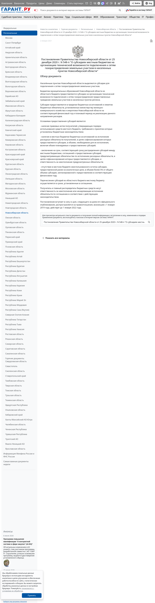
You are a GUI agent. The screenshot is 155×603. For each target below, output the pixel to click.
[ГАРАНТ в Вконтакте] (94, 3)
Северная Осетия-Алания (17, 314)
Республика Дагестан (15, 271)
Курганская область (14, 164)
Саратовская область (15, 348)
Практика (58, 16)
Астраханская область (15, 62)
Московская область (14, 188)
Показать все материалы (56, 238)
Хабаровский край (14, 414)
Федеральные (9, 28)
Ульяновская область (15, 410)
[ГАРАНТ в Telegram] (107, 3)
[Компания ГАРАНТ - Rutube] (119, 3)
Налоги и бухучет (33, 16)
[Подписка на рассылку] (86, 3)
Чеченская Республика (16, 429)
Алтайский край (12, 47)
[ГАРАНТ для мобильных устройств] (90, 3)
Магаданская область (15, 183)
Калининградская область (17, 120)
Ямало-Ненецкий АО (15, 444)
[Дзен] (99, 3)
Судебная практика (11, 16)
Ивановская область (14, 106)
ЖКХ (96, 16)
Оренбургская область (15, 222)
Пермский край (12, 237)
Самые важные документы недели (16, 463)
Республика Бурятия (14, 266)
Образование (107, 16)
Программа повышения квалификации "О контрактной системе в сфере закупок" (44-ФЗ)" (18, 541)
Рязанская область (14, 339)
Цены (41, 3)
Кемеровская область (15, 140)
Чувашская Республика (16, 434)
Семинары (59, 3)
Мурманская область (15, 193)
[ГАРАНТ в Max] (102, 3)
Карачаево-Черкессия (15, 135)
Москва (8, 38)
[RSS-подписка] (123, 3)
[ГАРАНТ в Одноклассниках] (115, 3)
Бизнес (47, 16)
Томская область (13, 390)
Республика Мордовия (16, 305)
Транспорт (121, 16)
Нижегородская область (16, 203)
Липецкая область (13, 178)
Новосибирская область (16, 212)
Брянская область (13, 72)
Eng (148, 3)
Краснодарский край (15, 154)
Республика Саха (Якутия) (17, 310)
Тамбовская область (14, 380)
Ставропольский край (15, 376)
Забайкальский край (15, 101)
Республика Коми (13, 290)
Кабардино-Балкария (15, 115)
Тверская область (13, 385)
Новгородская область (16, 208)
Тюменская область (14, 400)
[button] (139, 10)
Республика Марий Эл (15, 300)
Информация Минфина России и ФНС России (18, 455)
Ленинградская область (16, 174)
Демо (49, 3)
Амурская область (13, 52)
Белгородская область (15, 67)
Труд (67, 16)
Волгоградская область (16, 81)
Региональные (10, 33)
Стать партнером (76, 3)
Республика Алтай (13, 256)
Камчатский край (13, 130)
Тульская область (13, 395)
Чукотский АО (11, 439)
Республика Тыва (13, 324)
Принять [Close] (32, 595)
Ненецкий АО (11, 198)
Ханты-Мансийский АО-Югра (18, 419)
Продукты (31, 3)
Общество (134, 16)
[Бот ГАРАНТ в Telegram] (111, 3)
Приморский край (13, 242)
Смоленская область (15, 371)
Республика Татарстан (15, 319)
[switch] (36, 10)
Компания (6, 3)
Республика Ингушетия (16, 276)
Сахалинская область (15, 353)
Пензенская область (14, 232)
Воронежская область (15, 91)
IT (143, 16)
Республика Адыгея (14, 251)
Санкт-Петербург (13, 42)
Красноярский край (14, 159)
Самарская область (14, 344)
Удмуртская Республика (16, 405)
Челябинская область (15, 424)
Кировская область (14, 144)
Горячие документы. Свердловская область (16, 360)
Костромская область (15, 149)
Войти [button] (135, 3)
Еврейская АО (11, 96)
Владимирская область (16, 76)
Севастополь (11, 366)
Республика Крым (13, 295)
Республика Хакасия (14, 329)
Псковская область (14, 246)
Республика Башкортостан (17, 261)
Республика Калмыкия (15, 280)
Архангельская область (16, 57)
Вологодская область (15, 86)
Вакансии (19, 3)
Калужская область (14, 125)
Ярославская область (15, 448)
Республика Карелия (15, 285)
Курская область (13, 169)
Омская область (12, 217)
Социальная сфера (82, 16)
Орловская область (14, 227)
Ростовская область (14, 334)
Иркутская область (14, 110)
